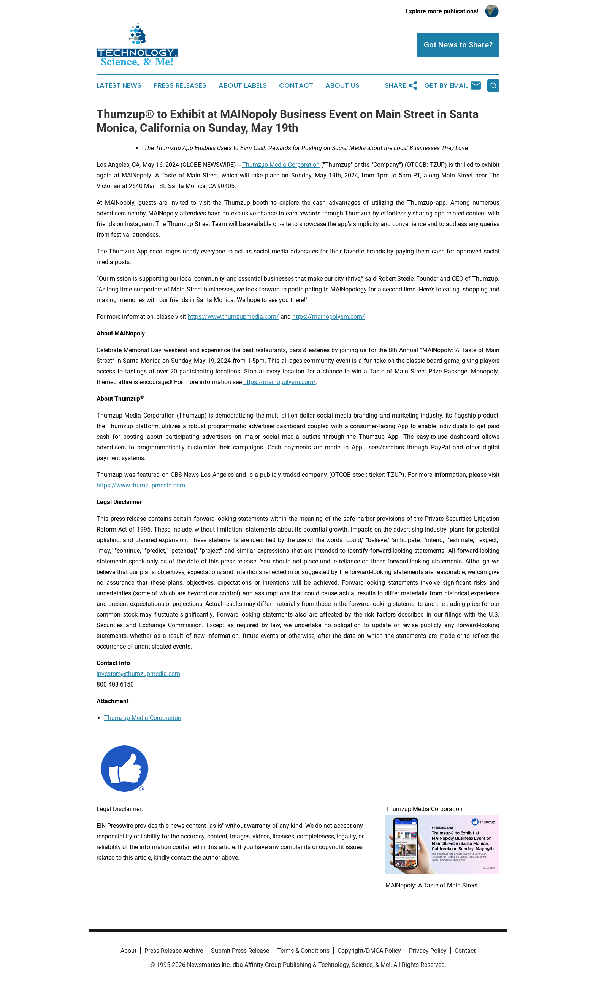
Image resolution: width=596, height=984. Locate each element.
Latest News (119, 85)
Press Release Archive (173, 950)
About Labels (243, 85)
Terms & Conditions (303, 950)
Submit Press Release (240, 950)
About (128, 950)
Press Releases (180, 85)
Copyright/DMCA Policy (369, 950)
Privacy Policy (428, 950)
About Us (342, 85)
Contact (296, 85)
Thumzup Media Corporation (142, 717)
